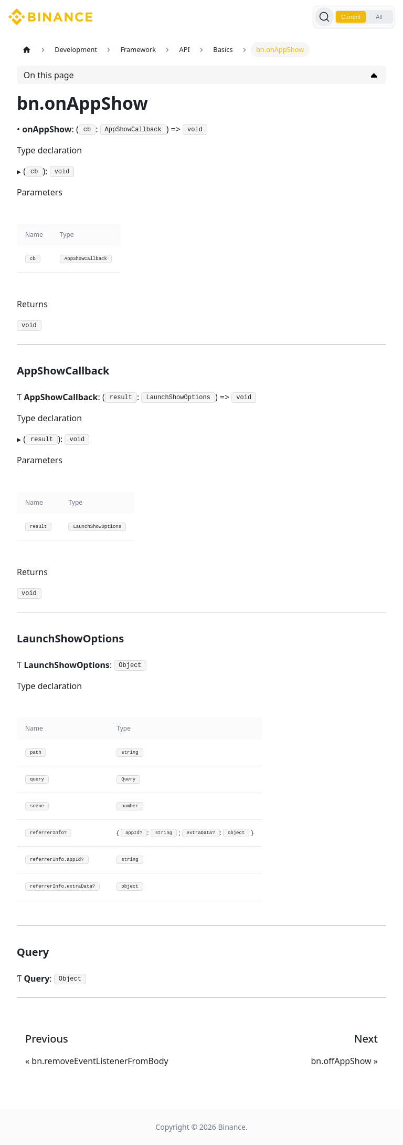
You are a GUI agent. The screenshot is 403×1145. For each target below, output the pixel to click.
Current (350, 17)
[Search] (324, 16)
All (379, 17)
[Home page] (27, 49)
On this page (49, 75)
